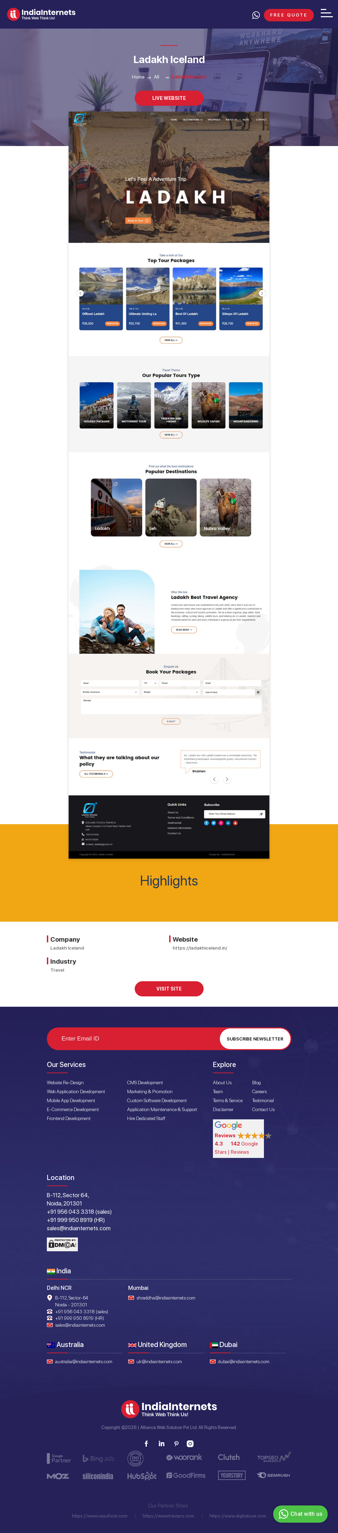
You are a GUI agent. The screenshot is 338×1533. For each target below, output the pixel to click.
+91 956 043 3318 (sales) (81, 1311)
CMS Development (145, 1082)
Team (218, 1091)
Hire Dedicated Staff (146, 1118)
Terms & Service (228, 1100)
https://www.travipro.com (168, 1515)
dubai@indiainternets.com (243, 1361)
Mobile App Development (71, 1100)
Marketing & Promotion (150, 1091)
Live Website (169, 98)
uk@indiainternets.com (159, 1361)
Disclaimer (223, 1109)
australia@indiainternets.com (83, 1361)
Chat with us (299, 1514)
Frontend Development (69, 1118)
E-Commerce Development (73, 1109)
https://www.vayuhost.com (99, 1515)
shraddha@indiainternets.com (165, 1298)
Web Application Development (76, 1091)
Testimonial (263, 1100)
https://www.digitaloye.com (237, 1515)
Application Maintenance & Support (162, 1109)
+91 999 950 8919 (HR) (79, 1318)
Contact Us (263, 1109)
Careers (259, 1091)
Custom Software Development (157, 1100)
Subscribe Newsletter (255, 1039)
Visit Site (169, 989)
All (156, 77)
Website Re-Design (65, 1082)
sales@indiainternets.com (80, 1325)
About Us (222, 1082)
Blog (256, 1082)
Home (138, 77)
